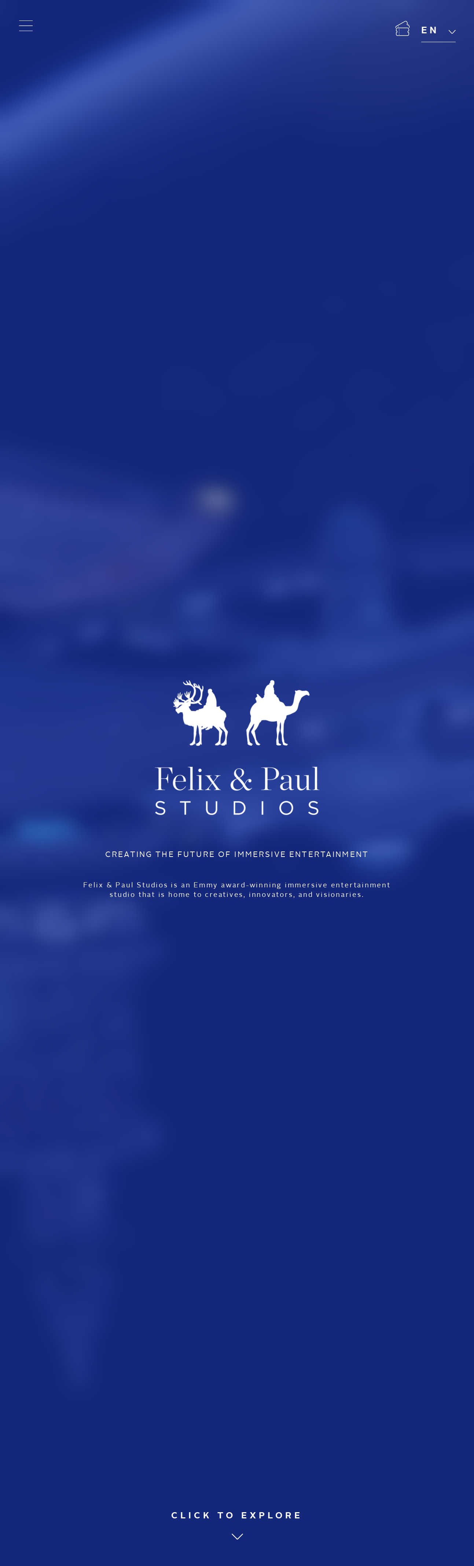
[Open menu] (26, 26)
